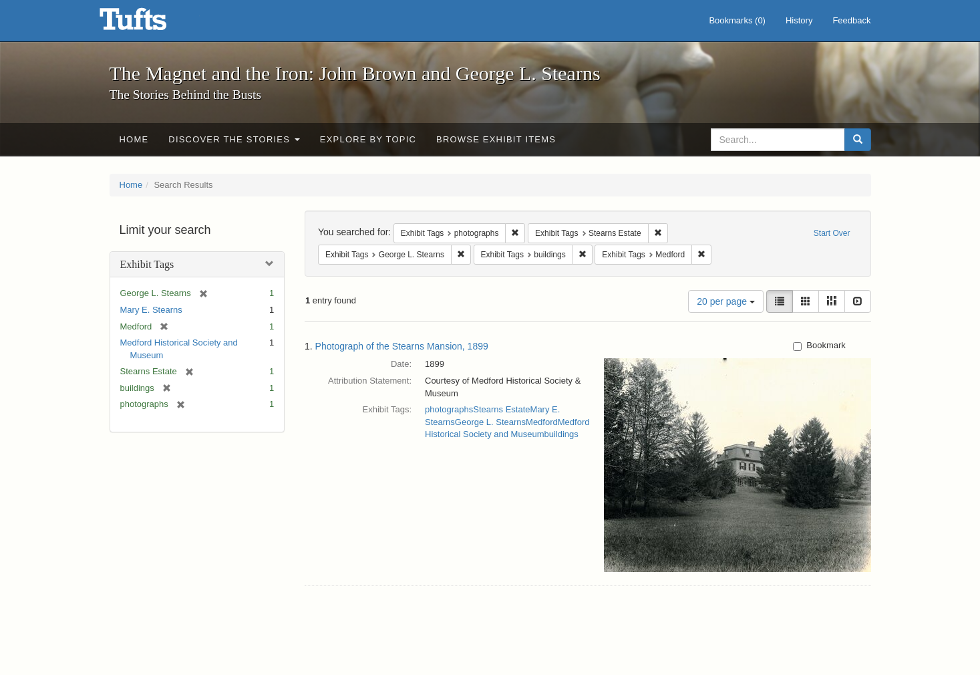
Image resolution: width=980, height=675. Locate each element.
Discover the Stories (234, 139)
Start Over (832, 233)
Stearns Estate (501, 409)
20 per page (726, 301)
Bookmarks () (737, 20)
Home (134, 139)
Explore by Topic (368, 139)
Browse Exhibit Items (496, 139)
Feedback (851, 20)
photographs (449, 409)
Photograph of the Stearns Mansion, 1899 (401, 346)
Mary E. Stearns (151, 310)
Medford (542, 422)
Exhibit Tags (147, 264)
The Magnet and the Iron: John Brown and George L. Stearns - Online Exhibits (150, 23)
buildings (561, 434)
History (799, 20)
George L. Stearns (490, 422)
